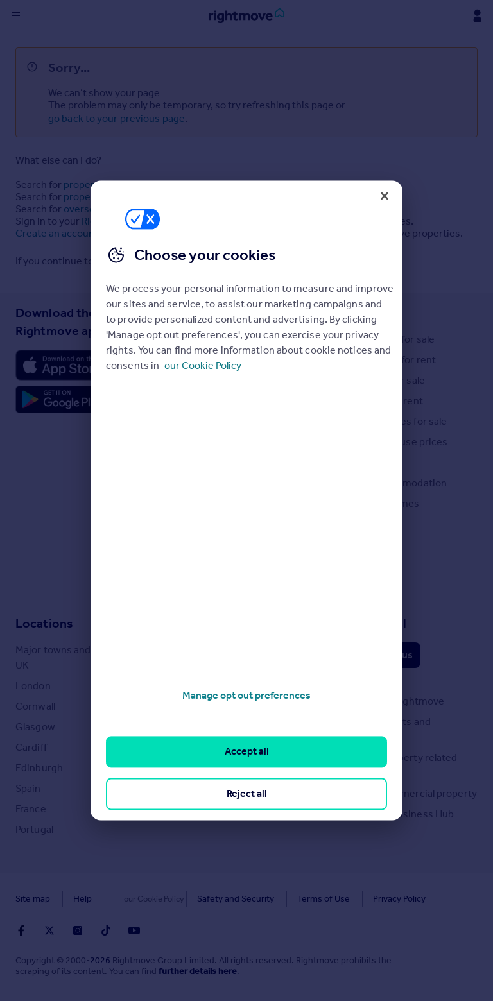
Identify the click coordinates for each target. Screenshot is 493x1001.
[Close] (384, 196)
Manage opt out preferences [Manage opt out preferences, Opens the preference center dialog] (246, 695)
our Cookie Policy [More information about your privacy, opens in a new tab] (202, 365)
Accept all (247, 752)
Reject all (247, 793)
